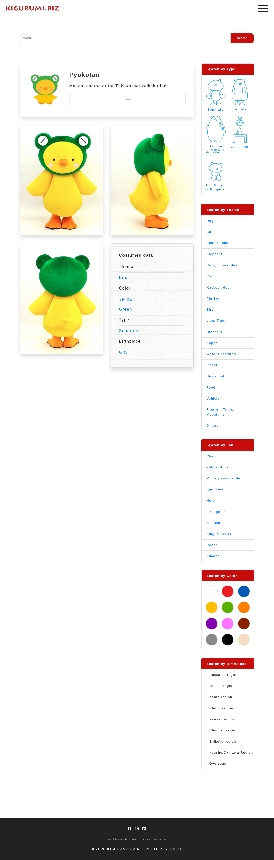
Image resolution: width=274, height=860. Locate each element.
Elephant (214, 254)
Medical (213, 523)
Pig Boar (214, 298)
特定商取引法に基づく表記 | (123, 839)
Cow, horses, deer (223, 265)
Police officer (218, 467)
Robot (212, 545)
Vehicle (213, 398)
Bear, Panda (218, 243)
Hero (211, 500)
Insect (212, 365)
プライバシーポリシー (154, 839)
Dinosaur (215, 332)
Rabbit (212, 276)
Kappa (212, 343)
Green (125, 309)
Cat (210, 232)
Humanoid (215, 376)
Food (211, 387)
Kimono (213, 556)
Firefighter (216, 512)
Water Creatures (221, 354)
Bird (123, 277)
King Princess (219, 534)
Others (213, 425)
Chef (211, 456)
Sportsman (216, 489)
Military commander (224, 478)
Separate (129, 331)
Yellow (126, 299)
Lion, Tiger (216, 320)
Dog (210, 221)
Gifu (123, 352)
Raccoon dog (218, 287)
